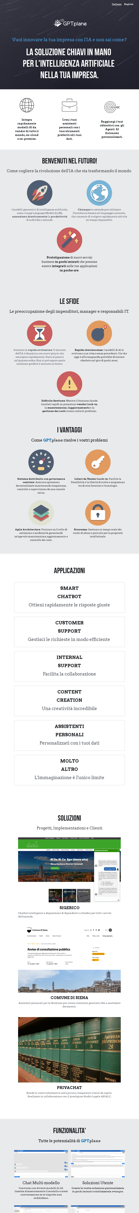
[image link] (102, 1024)
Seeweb (30, 1017)
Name (45, 1131)
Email (45, 1140)
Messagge (48, 1149)
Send (69, 1172)
